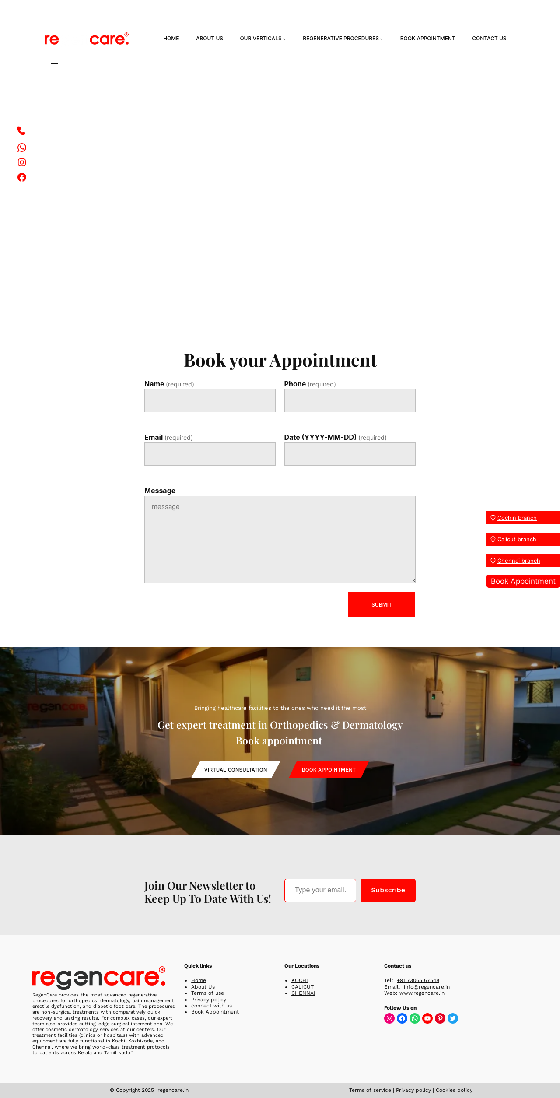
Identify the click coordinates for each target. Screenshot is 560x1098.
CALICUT (302, 987)
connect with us (211, 1006)
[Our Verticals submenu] (284, 38)
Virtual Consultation (235, 770)
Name (169, 384)
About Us (203, 987)
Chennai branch (518, 560)
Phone (310, 384)
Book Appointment (523, 581)
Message (159, 490)
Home (198, 980)
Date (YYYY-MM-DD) (335, 437)
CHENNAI (303, 993)
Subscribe (388, 890)
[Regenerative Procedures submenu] (381, 38)
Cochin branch (517, 517)
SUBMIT (381, 604)
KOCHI (299, 980)
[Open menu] (54, 65)
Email (168, 437)
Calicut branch (516, 539)
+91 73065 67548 (418, 980)
